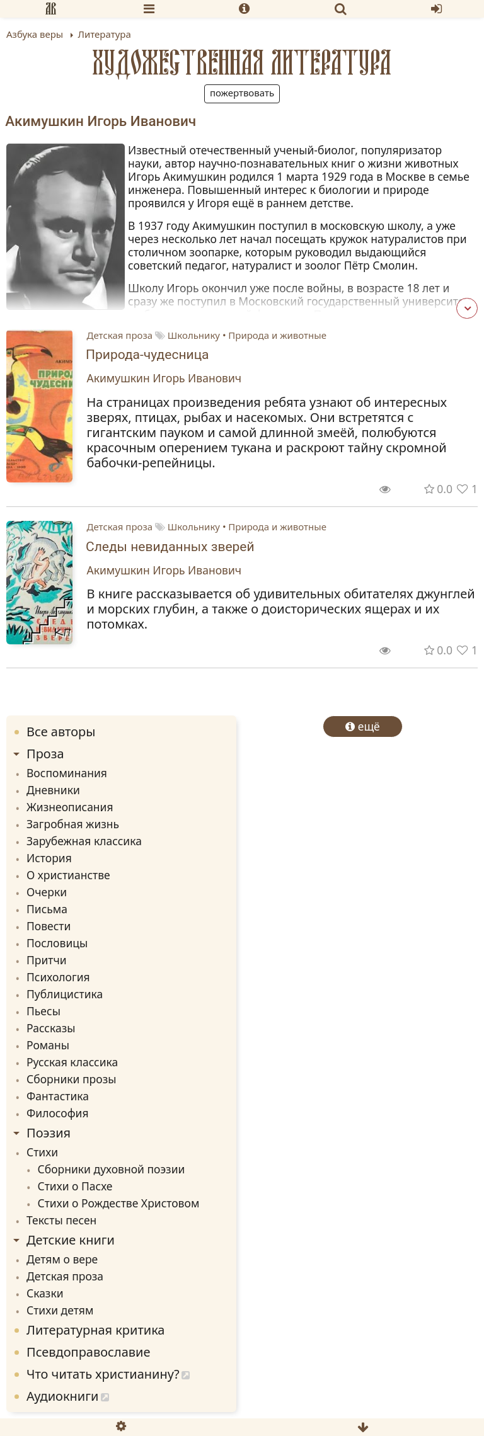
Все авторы (60, 731)
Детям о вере (62, 1259)
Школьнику (194, 335)
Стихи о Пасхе (75, 1186)
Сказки (45, 1293)
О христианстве (68, 874)
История (49, 857)
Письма (46, 908)
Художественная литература (242, 62)
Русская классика (72, 1061)
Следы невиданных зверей (170, 546)
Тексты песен (61, 1220)
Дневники (53, 789)
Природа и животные (277, 335)
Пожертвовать (242, 92)
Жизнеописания (69, 806)
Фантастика (57, 1095)
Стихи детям (59, 1310)
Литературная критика (95, 1329)
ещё (362, 726)
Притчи (46, 959)
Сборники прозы (71, 1078)
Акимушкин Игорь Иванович (164, 378)
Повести (48, 925)
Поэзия (48, 1132)
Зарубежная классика (84, 840)
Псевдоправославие (88, 1351)
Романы (47, 1044)
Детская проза (120, 335)
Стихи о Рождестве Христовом (119, 1203)
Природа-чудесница (147, 354)
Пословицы (57, 942)
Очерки (46, 891)
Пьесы (43, 1010)
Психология (58, 976)
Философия (57, 1112)
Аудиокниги (62, 1396)
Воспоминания (66, 772)
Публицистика (64, 993)
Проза (45, 753)
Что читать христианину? (103, 1373)
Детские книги (70, 1239)
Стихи (42, 1152)
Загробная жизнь (72, 823)
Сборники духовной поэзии (111, 1169)
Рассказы (50, 1027)
